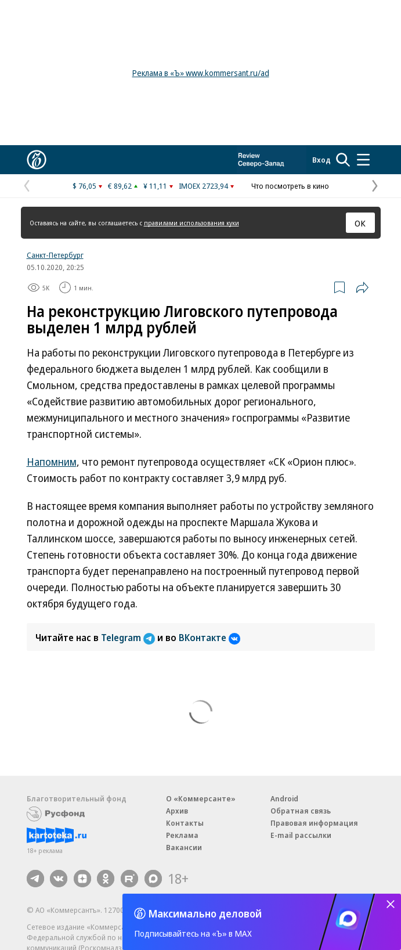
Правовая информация (314, 823)
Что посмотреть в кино (290, 186)
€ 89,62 (120, 186)
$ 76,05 (84, 186)
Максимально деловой (205, 913)
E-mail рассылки (300, 835)
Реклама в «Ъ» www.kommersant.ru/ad (200, 72)
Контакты (185, 823)
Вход (321, 159)
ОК (360, 223)
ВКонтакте (209, 637)
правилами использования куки (191, 222)
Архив (177, 810)
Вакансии (184, 847)
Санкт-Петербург (55, 255)
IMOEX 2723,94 (203, 186)
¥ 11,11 (155, 186)
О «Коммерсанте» (201, 798)
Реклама (182, 835)
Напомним (52, 462)
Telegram (129, 637)
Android (284, 798)
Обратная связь (300, 810)
